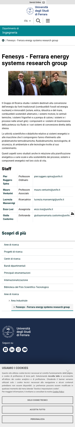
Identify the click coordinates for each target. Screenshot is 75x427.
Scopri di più (14, 233)
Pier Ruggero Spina (7, 180)
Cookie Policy (58, 392)
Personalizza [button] (38, 419)
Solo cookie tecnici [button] (37, 400)
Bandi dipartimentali (14, 265)
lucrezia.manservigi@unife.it (49, 199)
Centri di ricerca (12, 258)
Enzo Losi (8, 209)
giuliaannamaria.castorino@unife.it (52, 215)
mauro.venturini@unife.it (47, 189)
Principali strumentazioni (17, 272)
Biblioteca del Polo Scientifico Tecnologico (26, 287)
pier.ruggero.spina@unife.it (48, 176)
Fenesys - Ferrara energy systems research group (42, 307)
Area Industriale (3, 41)
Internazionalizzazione (16, 280)
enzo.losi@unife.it (43, 209)
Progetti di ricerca (13, 251)
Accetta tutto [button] (37, 409)
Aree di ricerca (11, 244)
